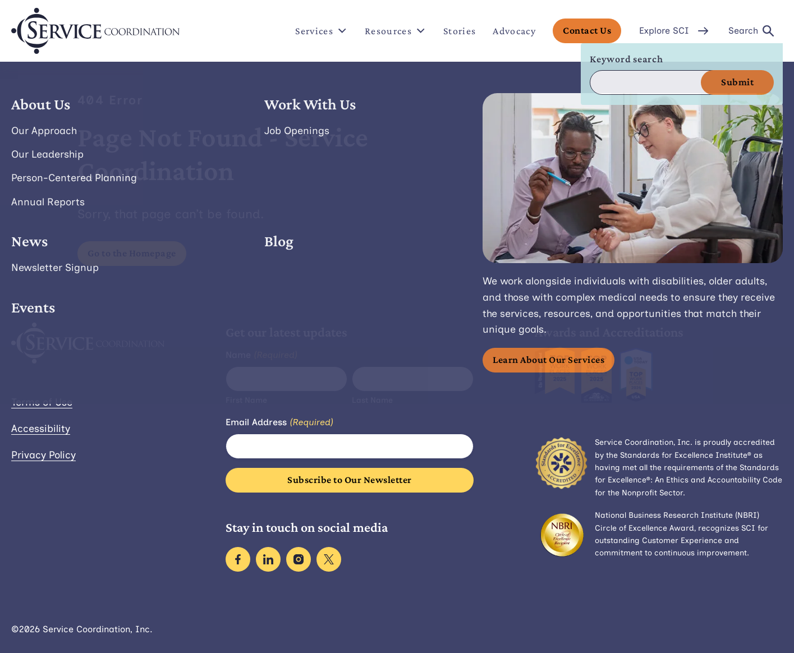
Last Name (372, 400)
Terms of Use (41, 402)
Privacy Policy (43, 455)
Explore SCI (674, 31)
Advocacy (514, 31)
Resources (395, 30)
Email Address (279, 422)
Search (751, 30)
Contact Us (587, 30)
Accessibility (40, 428)
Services (321, 30)
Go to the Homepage (132, 253)
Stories (459, 31)
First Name (246, 400)
